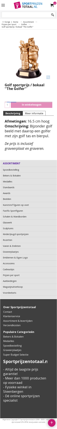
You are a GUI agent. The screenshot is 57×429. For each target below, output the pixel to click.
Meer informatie (34, 113)
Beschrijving (12, 113)
